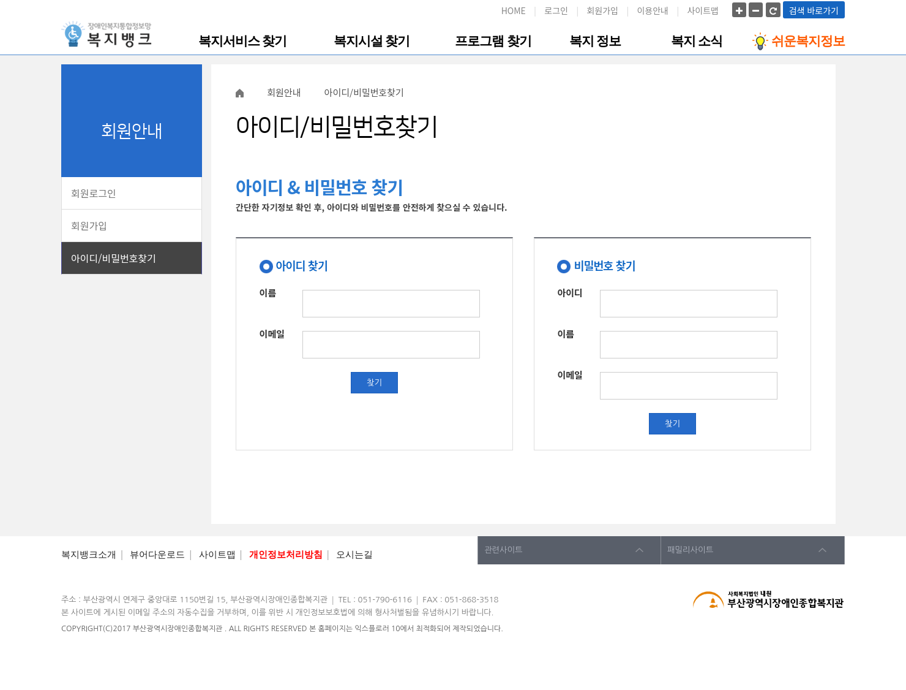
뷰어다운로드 (157, 554)
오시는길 (354, 554)
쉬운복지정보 (798, 41)
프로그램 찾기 (493, 41)
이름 (268, 291)
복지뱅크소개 (88, 554)
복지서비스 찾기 (242, 41)
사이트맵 (703, 10)
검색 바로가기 (814, 10)
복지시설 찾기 (372, 41)
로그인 (556, 10)
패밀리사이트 (690, 550)
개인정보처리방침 (286, 554)
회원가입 (602, 10)
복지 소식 (696, 41)
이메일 (272, 332)
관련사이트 (503, 550)
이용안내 (652, 10)
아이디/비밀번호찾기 (113, 258)
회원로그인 (93, 193)
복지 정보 (595, 41)
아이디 (569, 291)
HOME (513, 10)
